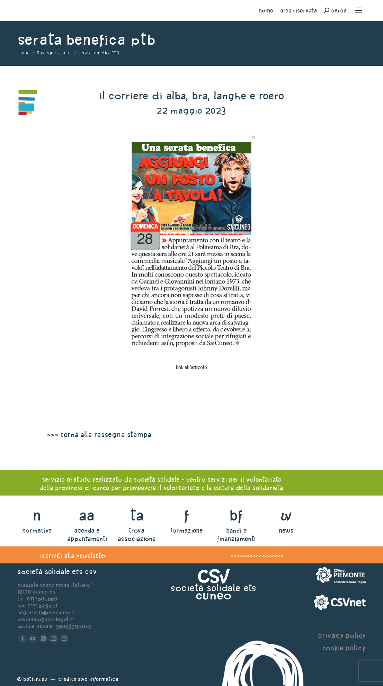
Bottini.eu (35, 678)
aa (87, 515)
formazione (186, 530)
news (286, 530)
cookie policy (344, 647)
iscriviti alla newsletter (73, 556)
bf (236, 515)
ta (136, 515)
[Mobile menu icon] (358, 10)
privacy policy (342, 635)
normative (37, 530)
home (266, 10)
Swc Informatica (98, 678)
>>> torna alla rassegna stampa (99, 434)
